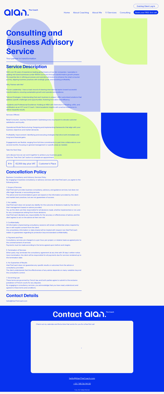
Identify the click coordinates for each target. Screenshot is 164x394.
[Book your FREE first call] (146, 12)
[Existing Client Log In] (146, 6)
